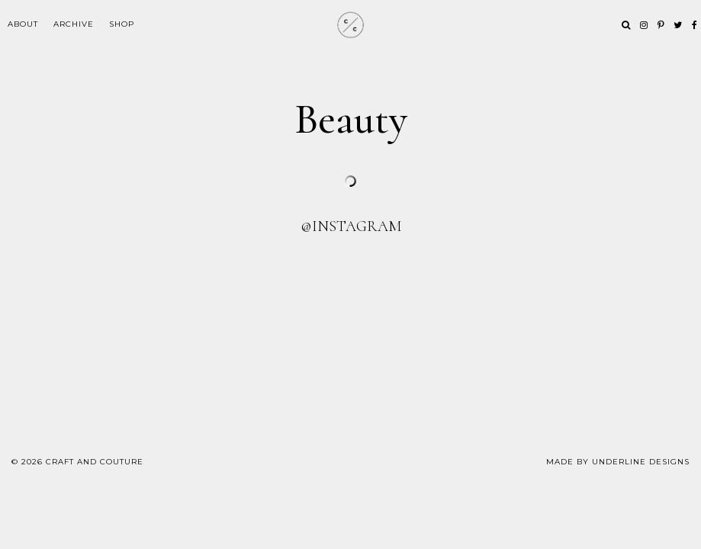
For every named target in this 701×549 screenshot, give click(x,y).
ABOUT (23, 24)
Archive (73, 24)
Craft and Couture (94, 462)
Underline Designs (641, 462)
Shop (121, 24)
